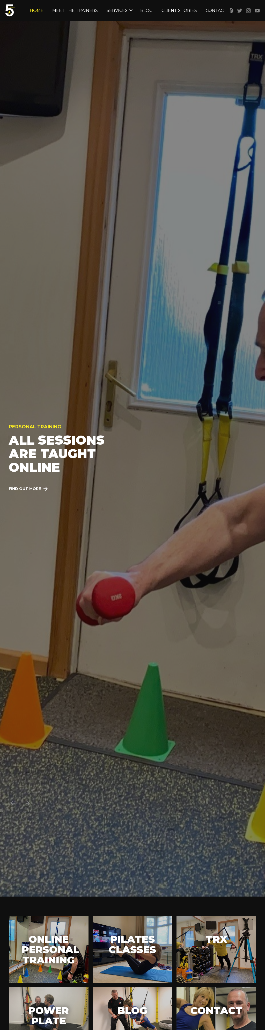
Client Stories (179, 10)
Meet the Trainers (75, 10)
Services (117, 10)
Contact (216, 10)
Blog (146, 10)
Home (36, 10)
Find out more (25, 488)
